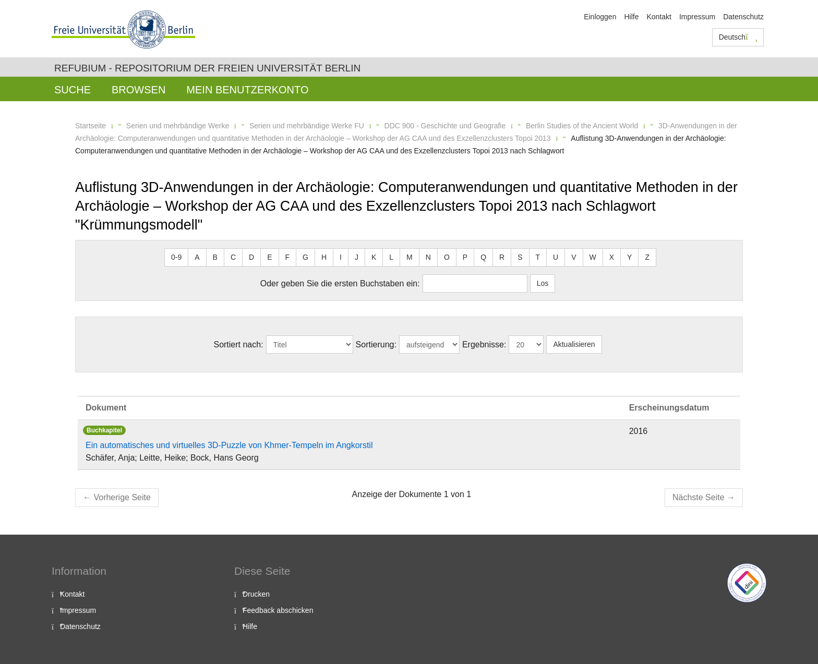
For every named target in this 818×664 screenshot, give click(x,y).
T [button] (538, 257)
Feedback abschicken (278, 610)
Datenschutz (743, 17)
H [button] (324, 257)
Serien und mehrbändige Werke (177, 126)
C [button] (233, 257)
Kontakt (658, 17)
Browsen (138, 89)
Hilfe (631, 17)
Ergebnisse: (484, 344)
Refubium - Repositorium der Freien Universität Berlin (207, 68)
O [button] (447, 257)
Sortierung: (376, 344)
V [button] (573, 257)
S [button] (520, 257)
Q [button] (483, 257)
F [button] (287, 257)
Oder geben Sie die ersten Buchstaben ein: (340, 283)
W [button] (593, 257)
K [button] (373, 257)
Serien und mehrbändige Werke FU (306, 126)
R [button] (501, 257)
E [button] (269, 257)
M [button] (409, 257)
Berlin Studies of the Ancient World (582, 126)
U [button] (555, 257)
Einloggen (600, 17)
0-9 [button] (176, 257)
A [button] (197, 257)
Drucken (256, 594)
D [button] (251, 257)
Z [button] (647, 257)
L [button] (391, 257)
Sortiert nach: (238, 344)
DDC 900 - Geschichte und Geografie (445, 126)
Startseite (90, 126)
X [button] (611, 257)
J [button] (356, 257)
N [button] (428, 257)
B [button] (215, 257)
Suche (72, 89)
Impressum (697, 17)
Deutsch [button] (738, 37)
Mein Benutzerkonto (247, 89)
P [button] (465, 257)
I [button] (341, 257)
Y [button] (629, 257)
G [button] (305, 257)
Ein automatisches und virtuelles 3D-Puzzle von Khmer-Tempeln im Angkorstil (229, 445)
